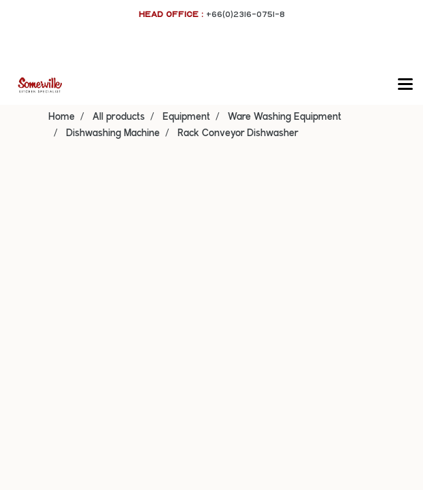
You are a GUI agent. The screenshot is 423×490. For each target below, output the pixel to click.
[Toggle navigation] (405, 85)
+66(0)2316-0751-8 (245, 14)
